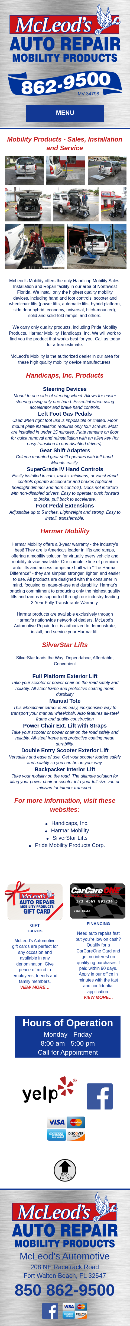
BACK (65, 1174)
